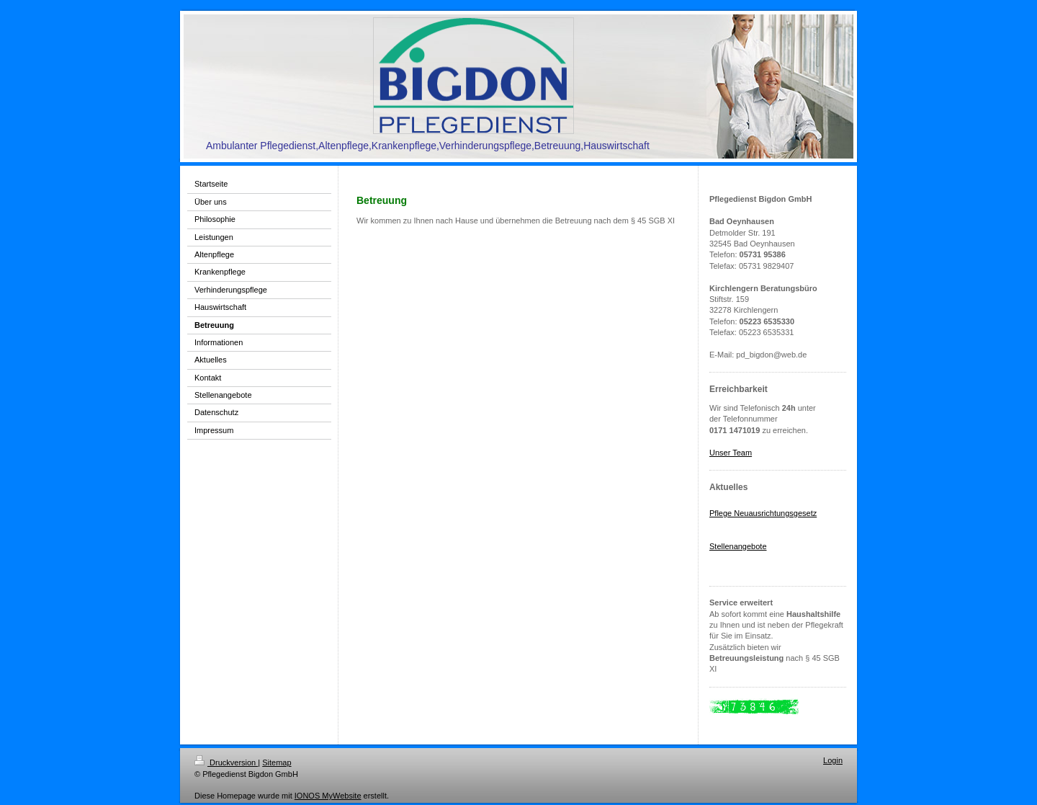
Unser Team (730, 452)
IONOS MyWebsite (328, 795)
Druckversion (226, 762)
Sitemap (276, 762)
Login (833, 760)
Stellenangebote (738, 546)
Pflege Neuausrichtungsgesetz (763, 513)
